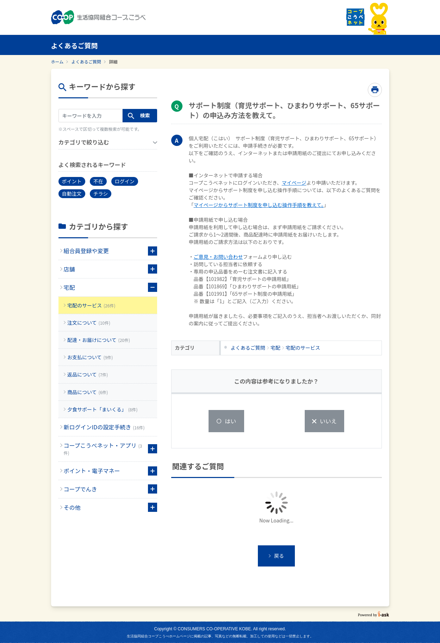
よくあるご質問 (86, 62)
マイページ (294, 182)
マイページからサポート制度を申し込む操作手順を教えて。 (259, 204)
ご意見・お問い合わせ (218, 256)
